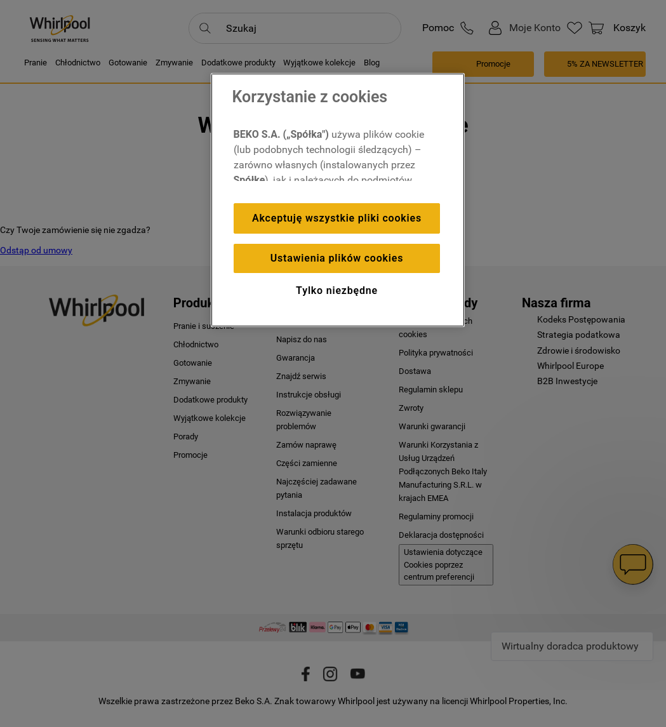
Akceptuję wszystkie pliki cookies (337, 218)
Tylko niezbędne (337, 290)
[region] (338, 200)
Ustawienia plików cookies (336, 258)
